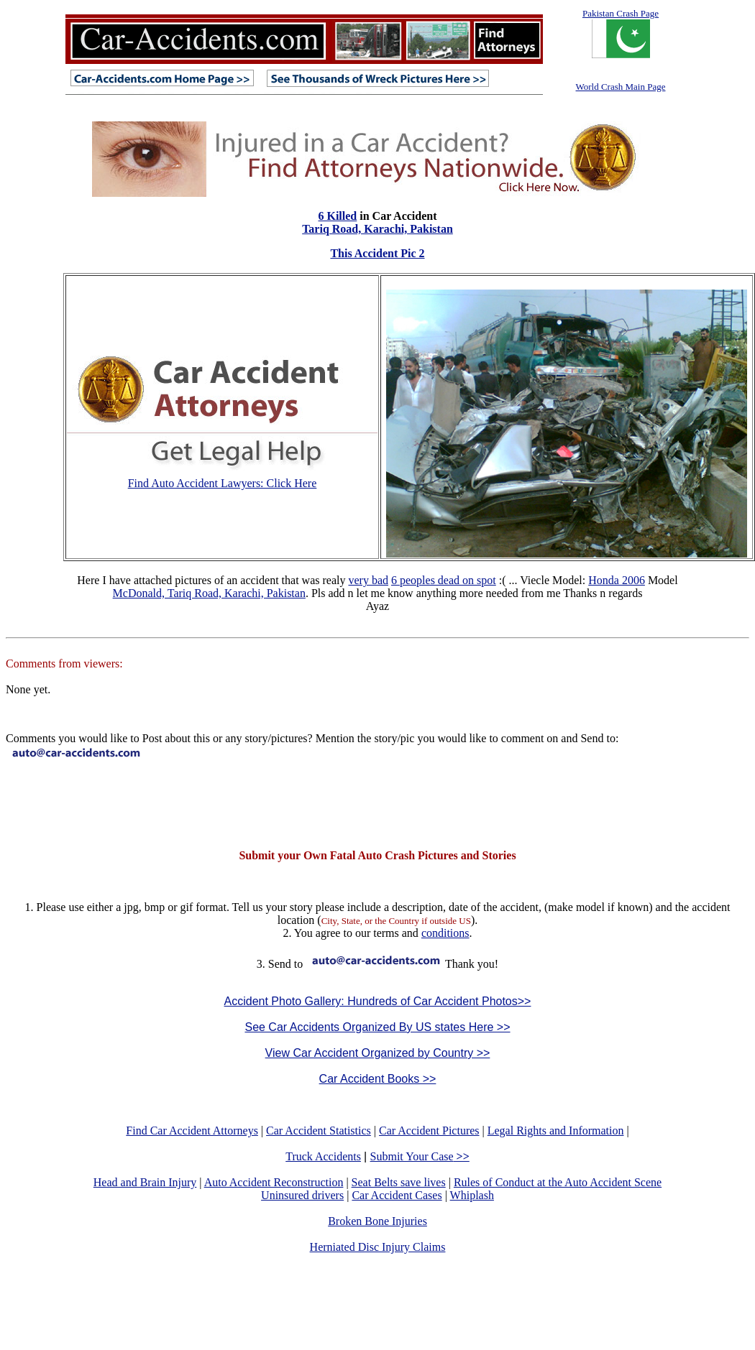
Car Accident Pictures (429, 1130)
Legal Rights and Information (556, 1130)
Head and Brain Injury (145, 1182)
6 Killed (337, 216)
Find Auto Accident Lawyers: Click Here (222, 483)
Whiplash (472, 1195)
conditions (445, 933)
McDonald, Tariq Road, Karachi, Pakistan (209, 593)
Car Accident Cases (396, 1195)
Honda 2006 (616, 580)
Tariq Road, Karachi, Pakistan (377, 229)
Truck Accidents (323, 1156)
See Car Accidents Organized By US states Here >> (377, 1027)
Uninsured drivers (302, 1195)
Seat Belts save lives (399, 1182)
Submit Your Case (420, 1156)
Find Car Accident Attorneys (192, 1130)
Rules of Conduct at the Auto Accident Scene (558, 1182)
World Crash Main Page (621, 86)
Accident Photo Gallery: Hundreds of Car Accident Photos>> (377, 1001)
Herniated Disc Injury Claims (378, 1247)
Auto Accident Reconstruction (274, 1182)
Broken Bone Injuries (377, 1221)
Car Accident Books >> (377, 1079)
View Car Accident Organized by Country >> (377, 1053)
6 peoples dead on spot (443, 580)
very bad (368, 580)
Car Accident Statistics (318, 1130)
